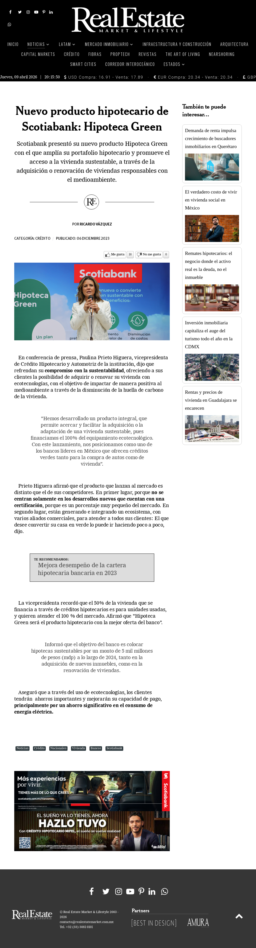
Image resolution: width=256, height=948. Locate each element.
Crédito (42, 238)
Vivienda (78, 748)
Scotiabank (114, 748)
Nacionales (58, 748)
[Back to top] (239, 917)
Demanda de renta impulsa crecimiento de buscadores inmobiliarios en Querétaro (211, 138)
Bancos (95, 748)
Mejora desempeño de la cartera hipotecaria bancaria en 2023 (82, 569)
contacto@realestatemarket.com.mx (87, 922)
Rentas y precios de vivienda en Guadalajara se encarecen (211, 400)
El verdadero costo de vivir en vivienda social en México (211, 199)
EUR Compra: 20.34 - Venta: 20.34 (193, 77)
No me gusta (152, 254)
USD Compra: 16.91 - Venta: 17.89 (103, 77)
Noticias (22, 748)
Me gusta (117, 254)
